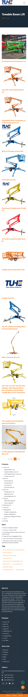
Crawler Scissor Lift (9, 476)
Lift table (5, 521)
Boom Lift (5, 489)
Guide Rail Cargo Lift (9, 500)
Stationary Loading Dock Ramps (12, 516)
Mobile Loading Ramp (10, 514)
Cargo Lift (5, 498)
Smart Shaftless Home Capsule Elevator (14, 550)
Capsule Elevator (7, 552)
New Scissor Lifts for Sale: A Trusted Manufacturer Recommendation (12, 541)
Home (3, 18)
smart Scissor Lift (17, 564)
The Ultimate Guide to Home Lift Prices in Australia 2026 (13, 533)
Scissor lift (6, 467)
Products (5, 464)
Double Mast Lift (8, 483)
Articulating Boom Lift (10, 496)
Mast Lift (5, 478)
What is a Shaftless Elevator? (10, 527)
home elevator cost (8, 570)
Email (20, 695)
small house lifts (7, 558)
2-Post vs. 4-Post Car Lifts (9, 530)
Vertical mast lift (8, 481)
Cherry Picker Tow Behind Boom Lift (13, 561)
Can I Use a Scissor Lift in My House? (12, 538)
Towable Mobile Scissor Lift (11, 472)
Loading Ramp (7, 509)
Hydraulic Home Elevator (10, 555)
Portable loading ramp (10, 512)
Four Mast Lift (7, 485)
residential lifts (20, 570)
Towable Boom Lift (9, 492)
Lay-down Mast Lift (9, 487)
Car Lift (5, 518)
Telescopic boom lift (8, 180)
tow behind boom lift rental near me (14, 61)
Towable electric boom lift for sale (13, 270)
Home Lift (5, 507)
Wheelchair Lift (7, 505)
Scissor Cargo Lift (8, 503)
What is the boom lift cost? (11, 357)
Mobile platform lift (9, 469)
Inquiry (8, 695)
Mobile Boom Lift (8, 494)
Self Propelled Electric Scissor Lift (12, 474)
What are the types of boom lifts (12, 151)
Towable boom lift (8, 298)
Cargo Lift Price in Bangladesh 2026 (12, 536)
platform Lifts (6, 564)
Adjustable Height (8, 567)
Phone (14, 695)
